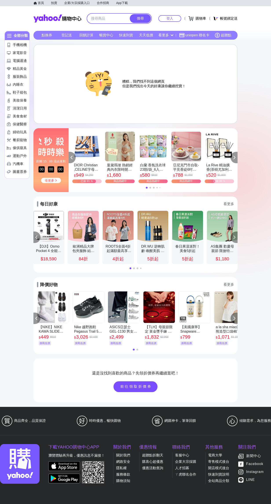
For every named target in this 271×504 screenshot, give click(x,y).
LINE (250, 480)
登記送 (66, 35)
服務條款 (123, 474)
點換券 (47, 35)
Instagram (255, 472)
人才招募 (182, 468)
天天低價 (146, 35)
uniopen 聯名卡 (194, 35)
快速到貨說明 (218, 474)
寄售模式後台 (218, 461)
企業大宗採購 (185, 461)
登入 (170, 18)
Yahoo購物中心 (57, 18)
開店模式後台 (218, 468)
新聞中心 (253, 456)
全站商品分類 (218, 481)
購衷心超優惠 (152, 461)
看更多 (165, 35)
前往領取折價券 (136, 386)
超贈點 (223, 35)
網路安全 (123, 461)
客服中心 (182, 455)
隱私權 (121, 468)
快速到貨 (126, 35)
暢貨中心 (106, 35)
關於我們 (123, 455)
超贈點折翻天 (152, 455)
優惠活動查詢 (152, 468)
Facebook (254, 464)
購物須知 (123, 481)
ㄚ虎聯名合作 (185, 474)
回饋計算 (86, 35)
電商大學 (215, 455)
